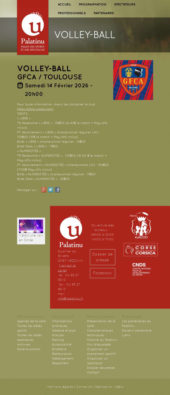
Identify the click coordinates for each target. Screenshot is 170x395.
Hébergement (63, 358)
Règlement (60, 363)
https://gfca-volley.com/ (35, 109)
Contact (93, 372)
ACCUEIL (64, 4)
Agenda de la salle (31, 321)
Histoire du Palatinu (102, 340)
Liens (126, 335)
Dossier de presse (102, 257)
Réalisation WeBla (109, 387)
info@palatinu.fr (70, 298)
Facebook (102, 273)
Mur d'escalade (99, 344)
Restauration (62, 354)
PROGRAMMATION (92, 4)
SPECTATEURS (124, 4)
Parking (58, 340)
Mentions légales (60, 387)
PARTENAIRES (104, 13)
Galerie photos (28, 349)
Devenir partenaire (137, 330)
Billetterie (59, 349)
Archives (23, 344)
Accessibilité (61, 344)
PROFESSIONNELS (72, 13)
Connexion (84, 387)
